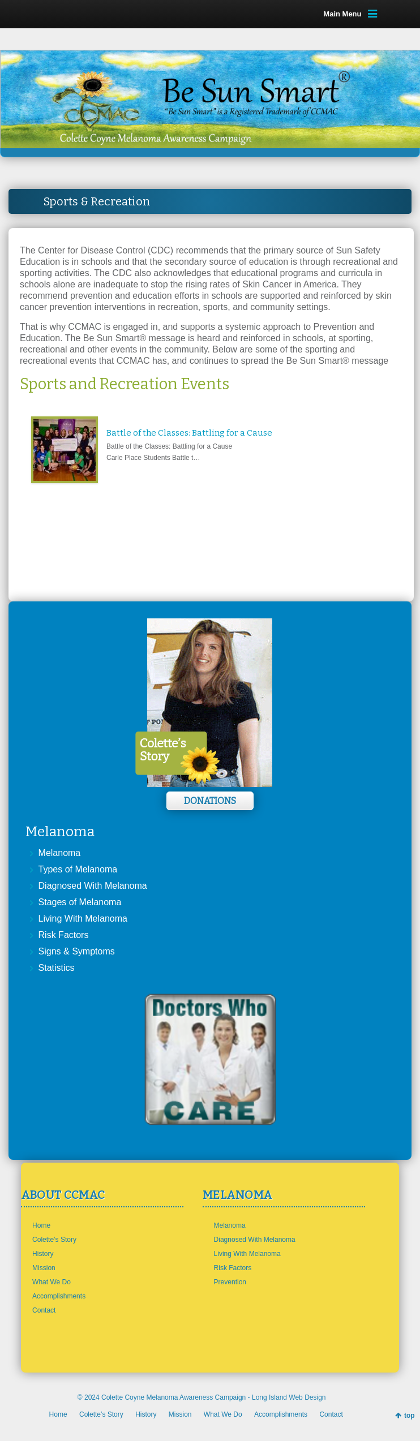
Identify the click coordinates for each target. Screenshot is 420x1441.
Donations (210, 800)
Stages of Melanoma (80, 902)
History (42, 1254)
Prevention (230, 1282)
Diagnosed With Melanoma (92, 886)
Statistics (56, 968)
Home (41, 1225)
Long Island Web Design (289, 1397)
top (409, 1416)
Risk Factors (63, 935)
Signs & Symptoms (76, 951)
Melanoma (59, 853)
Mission (43, 1268)
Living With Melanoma (82, 918)
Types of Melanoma (78, 869)
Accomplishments (58, 1296)
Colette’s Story (54, 1240)
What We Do (51, 1282)
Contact (43, 1310)
